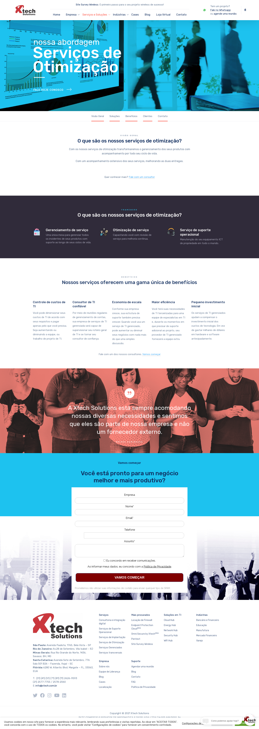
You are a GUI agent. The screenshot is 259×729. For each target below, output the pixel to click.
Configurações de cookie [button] (195, 723)
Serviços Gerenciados (110, 647)
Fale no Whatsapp (220, 10)
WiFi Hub (168, 640)
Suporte (135, 661)
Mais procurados (140, 614)
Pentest (135, 639)
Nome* (129, 506)
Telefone (129, 529)
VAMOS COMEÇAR (130, 577)
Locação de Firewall (141, 620)
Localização (105, 687)
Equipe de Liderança (109, 671)
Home (56, 14)
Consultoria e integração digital (112, 622)
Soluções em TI (172, 614)
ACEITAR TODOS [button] (245, 723)
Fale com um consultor (142, 177)
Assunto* (129, 541)
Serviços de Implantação (112, 637)
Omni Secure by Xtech (145, 633)
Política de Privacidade (157, 566)
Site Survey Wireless (142, 644)
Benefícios (131, 116)
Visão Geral (97, 116)
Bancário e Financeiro (207, 620)
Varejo (199, 640)
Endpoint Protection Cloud (142, 627)
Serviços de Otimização (111, 642)
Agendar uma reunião (142, 666)
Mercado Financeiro (206, 635)
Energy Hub (170, 625)
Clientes (147, 116)
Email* (129, 518)
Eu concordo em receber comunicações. (129, 560)
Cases (135, 14)
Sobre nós (104, 666)
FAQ (133, 682)
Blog (147, 14)
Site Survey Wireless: (87, 4)
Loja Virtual (163, 14)
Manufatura (202, 630)
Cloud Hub (169, 620)
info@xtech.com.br (46, 685)
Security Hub (171, 635)
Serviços (104, 614)
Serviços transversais (110, 652)
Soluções (115, 116)
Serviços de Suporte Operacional (110, 630)
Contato (181, 14)
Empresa (129, 494)
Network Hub (171, 630)
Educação (201, 625)
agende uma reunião (225, 13)
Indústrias (202, 614)
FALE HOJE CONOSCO (48, 98)
